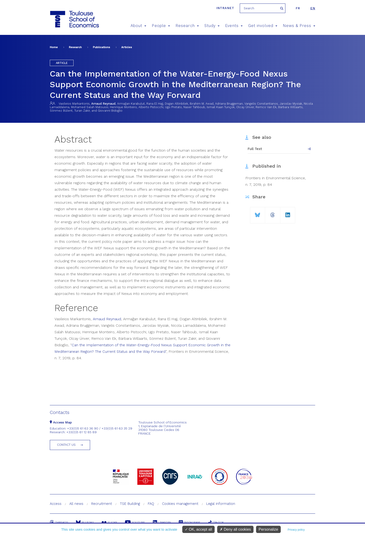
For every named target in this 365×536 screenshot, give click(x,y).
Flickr (109, 522)
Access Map (61, 422)
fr (298, 8)
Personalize (268, 529)
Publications (101, 47)
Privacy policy (296, 529)
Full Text (255, 149)
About (138, 25)
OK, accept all (198, 529)
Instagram (189, 522)
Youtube (135, 522)
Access (55, 504)
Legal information (220, 504)
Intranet (225, 8)
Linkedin (162, 522)
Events (234, 25)
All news (76, 504)
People (161, 25)
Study (212, 25)
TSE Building (130, 504)
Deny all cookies (235, 529)
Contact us (66, 444)
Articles (126, 47)
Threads (59, 522)
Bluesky (85, 522)
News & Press (299, 25)
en (312, 8)
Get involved (262, 25)
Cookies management (180, 504)
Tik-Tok (216, 522)
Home (54, 47)
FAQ (151, 504)
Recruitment (101, 504)
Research (187, 25)
